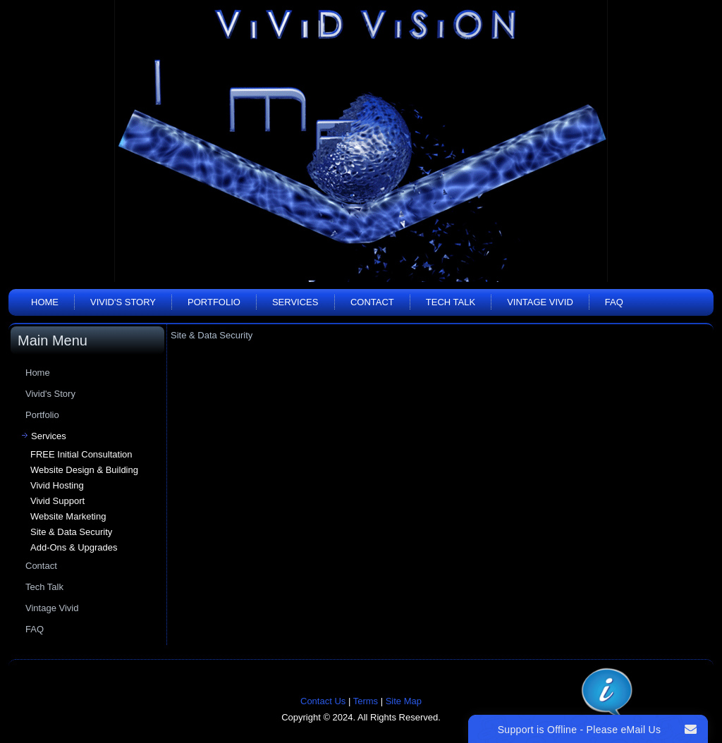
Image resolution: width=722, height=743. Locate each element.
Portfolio (214, 302)
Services (295, 302)
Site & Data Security (71, 532)
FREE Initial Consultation (81, 454)
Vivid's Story (123, 302)
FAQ (614, 302)
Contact (372, 302)
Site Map (404, 701)
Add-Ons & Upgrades (74, 547)
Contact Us (322, 701)
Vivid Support (57, 501)
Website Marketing (68, 516)
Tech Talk (450, 302)
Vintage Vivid (540, 302)
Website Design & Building (84, 470)
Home (45, 302)
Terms (365, 701)
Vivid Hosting (57, 485)
